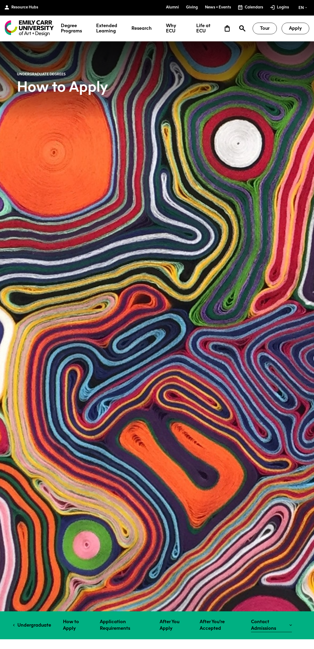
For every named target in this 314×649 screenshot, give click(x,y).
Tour (264, 28)
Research (141, 28)
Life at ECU (203, 28)
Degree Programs (71, 28)
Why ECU (171, 28)
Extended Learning (106, 28)
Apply (295, 28)
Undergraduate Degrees (41, 74)
